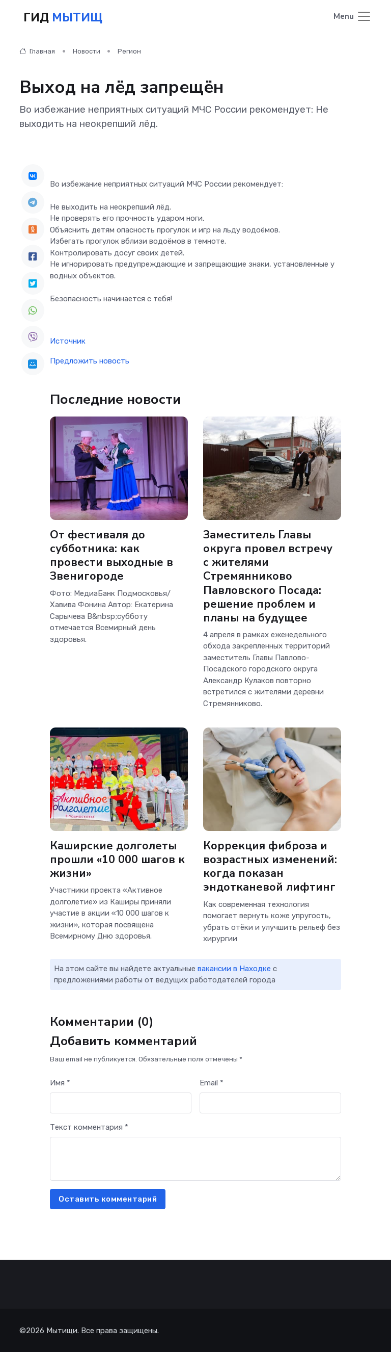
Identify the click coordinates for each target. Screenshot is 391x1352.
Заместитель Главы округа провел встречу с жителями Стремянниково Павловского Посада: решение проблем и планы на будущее (267, 576)
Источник (68, 340)
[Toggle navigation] (352, 17)
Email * (212, 1082)
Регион (129, 51)
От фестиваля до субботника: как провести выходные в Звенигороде (111, 555)
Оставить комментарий (108, 1198)
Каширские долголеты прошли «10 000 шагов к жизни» (117, 859)
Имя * (60, 1082)
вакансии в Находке (234, 968)
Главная (37, 51)
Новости (86, 51)
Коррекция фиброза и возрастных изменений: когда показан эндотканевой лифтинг (270, 866)
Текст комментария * (89, 1126)
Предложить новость (89, 360)
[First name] (120, 1102)
